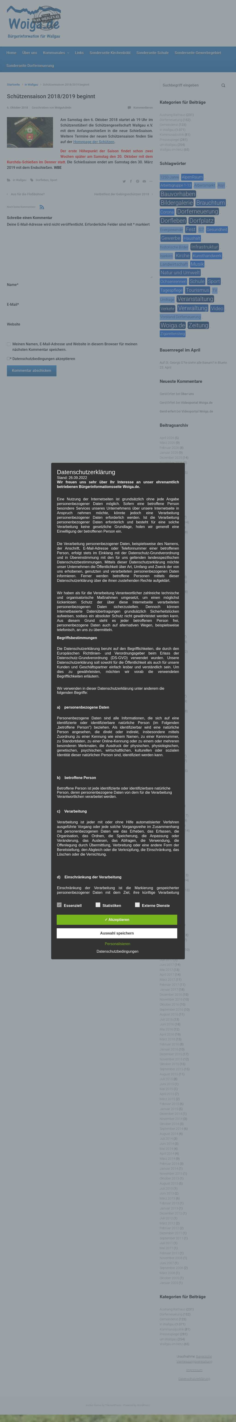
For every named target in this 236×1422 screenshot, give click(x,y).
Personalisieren (117, 944)
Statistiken (108, 905)
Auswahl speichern (117, 933)
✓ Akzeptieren (117, 920)
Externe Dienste (152, 905)
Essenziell (69, 905)
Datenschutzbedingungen (117, 951)
